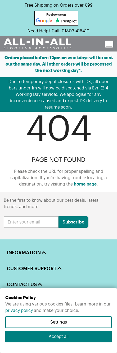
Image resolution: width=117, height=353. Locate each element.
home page (85, 184)
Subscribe (73, 222)
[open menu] (109, 44)
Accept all (59, 336)
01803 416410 (75, 31)
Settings (58, 322)
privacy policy (19, 310)
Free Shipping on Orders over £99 (59, 5)
